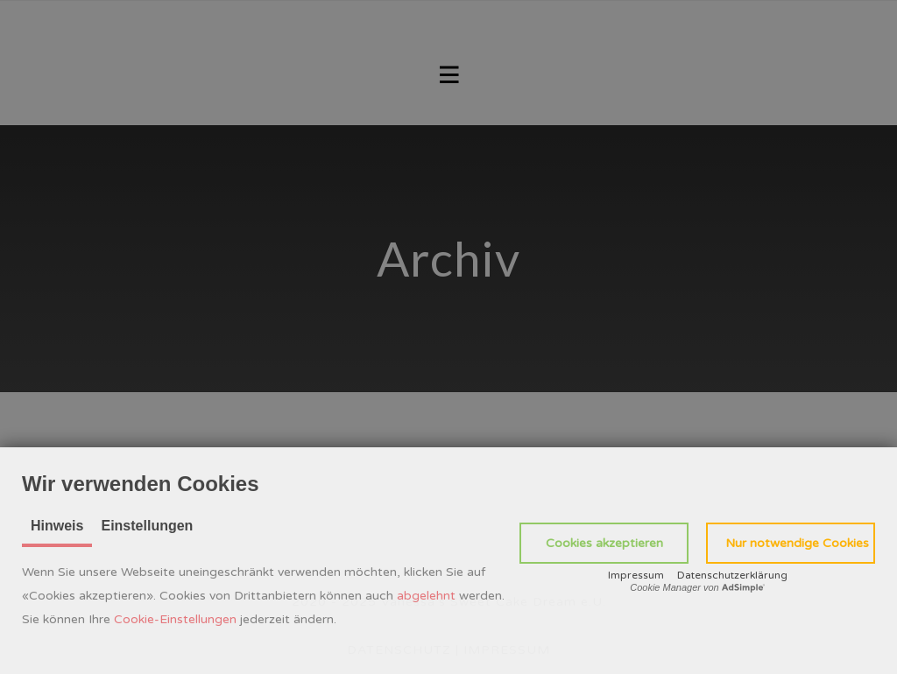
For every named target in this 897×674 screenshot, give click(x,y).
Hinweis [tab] (57, 525)
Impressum (636, 575)
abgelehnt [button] (426, 595)
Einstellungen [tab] (147, 525)
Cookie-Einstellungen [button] (175, 619)
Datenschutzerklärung (732, 575)
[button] (604, 543)
